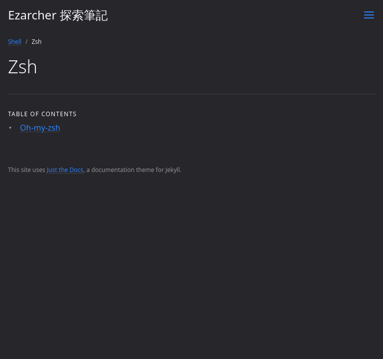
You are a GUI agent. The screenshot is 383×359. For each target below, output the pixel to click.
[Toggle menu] (369, 15)
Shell (14, 41)
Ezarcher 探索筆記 (58, 14)
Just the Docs (65, 170)
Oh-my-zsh (40, 127)
